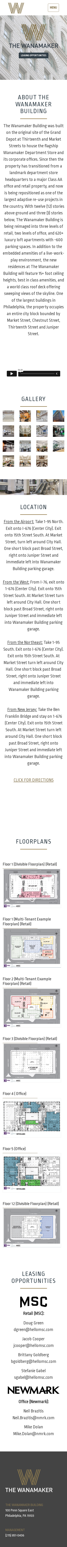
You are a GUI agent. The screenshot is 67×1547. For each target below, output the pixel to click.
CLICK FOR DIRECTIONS (34, 780)
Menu (54, 8)
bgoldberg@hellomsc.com (33, 1361)
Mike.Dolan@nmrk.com (33, 1433)
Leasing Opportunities (33, 55)
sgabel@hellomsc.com (33, 1377)
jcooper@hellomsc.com (33, 1345)
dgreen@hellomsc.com (33, 1329)
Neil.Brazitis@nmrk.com (33, 1417)
